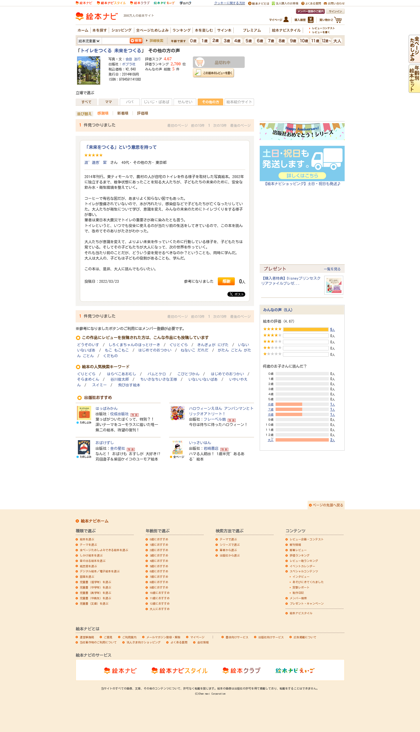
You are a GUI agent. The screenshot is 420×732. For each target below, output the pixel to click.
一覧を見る (332, 269)
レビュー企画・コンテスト (307, 539)
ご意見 (108, 637)
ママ (108, 102)
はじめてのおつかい (154, 350)
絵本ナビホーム (94, 521)
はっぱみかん (106, 408)
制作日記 (298, 592)
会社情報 (203, 642)
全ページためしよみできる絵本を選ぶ (104, 550)
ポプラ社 (129, 64)
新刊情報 (295, 544)
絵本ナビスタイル (301, 613)
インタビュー (301, 576)
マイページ (197, 637)
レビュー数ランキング (304, 560)
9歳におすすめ (159, 587)
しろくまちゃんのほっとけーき (134, 345)
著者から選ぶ (228, 550)
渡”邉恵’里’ (97, 162)
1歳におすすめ (159, 544)
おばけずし (104, 443)
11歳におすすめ (160, 598)
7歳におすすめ (159, 576)
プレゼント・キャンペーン (307, 603)
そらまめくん (88, 379)
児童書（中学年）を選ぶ (95, 587)
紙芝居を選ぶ (88, 566)
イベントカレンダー (302, 566)
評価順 (142, 113)
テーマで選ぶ (228, 539)
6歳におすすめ (159, 571)
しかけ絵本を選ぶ (91, 555)
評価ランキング (300, 555)
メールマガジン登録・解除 (163, 637)
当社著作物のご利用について (98, 642)
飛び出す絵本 (129, 385)
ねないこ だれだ (194, 350)
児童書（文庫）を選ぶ (94, 603)
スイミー (99, 385)
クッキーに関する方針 (229, 3)
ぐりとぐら (178, 345)
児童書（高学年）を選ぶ (95, 592)
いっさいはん (200, 443)
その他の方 (210, 102)
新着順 (122, 113)
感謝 (226, 281)
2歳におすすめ (159, 550)
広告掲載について (305, 637)
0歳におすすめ (159, 539)
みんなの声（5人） (279, 310)
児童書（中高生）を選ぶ (95, 598)
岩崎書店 (211, 448)
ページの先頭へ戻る (328, 505)
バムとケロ (157, 374)
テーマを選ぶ (88, 544)
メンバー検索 (298, 598)
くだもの (110, 356)
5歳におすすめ (159, 566)
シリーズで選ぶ (230, 544)
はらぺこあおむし (121, 374)
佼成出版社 (119, 414)
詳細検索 (156, 40)
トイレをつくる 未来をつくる (110, 50)
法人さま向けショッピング (144, 642)
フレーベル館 (215, 419)
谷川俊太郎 (119, 379)
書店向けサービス (237, 637)
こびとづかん (188, 374)
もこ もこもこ (117, 350)
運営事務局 (87, 637)
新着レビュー (298, 550)
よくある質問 (178, 642)
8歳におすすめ (159, 582)
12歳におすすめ (160, 603)
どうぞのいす (88, 345)
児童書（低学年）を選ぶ (95, 582)
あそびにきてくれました (308, 582)
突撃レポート (301, 587)
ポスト (237, 294)
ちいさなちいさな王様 (158, 379)
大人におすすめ (160, 608)
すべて (86, 102)
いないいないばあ (203, 379)
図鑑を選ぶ (87, 576)
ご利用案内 (129, 637)
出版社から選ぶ (230, 555)
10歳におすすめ (160, 592)
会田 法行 (133, 59)
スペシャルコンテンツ (304, 571)
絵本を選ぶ (87, 539)
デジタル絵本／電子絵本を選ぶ (100, 571)
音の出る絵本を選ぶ (92, 560)
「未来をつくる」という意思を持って (120, 147)
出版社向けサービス (271, 637)
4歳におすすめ (159, 560)
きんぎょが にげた (213, 345)
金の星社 (117, 448)
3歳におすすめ (159, 555)
